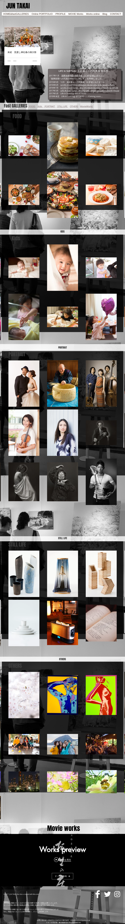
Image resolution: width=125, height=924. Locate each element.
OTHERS (74, 106)
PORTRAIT (50, 106)
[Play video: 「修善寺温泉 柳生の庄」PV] (62, 859)
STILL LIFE (62, 106)
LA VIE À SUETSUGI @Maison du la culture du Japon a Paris (87, 85)
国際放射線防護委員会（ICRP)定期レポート (81, 75)
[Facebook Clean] (98, 894)
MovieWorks (86, 106)
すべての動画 (62, 876)
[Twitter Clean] (107, 894)
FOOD (32, 106)
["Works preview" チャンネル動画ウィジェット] (62, 860)
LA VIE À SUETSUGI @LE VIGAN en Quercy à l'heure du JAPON (89, 87)
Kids (40, 106)
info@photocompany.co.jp (80, 920)
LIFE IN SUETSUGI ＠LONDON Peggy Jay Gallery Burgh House (89, 90)
